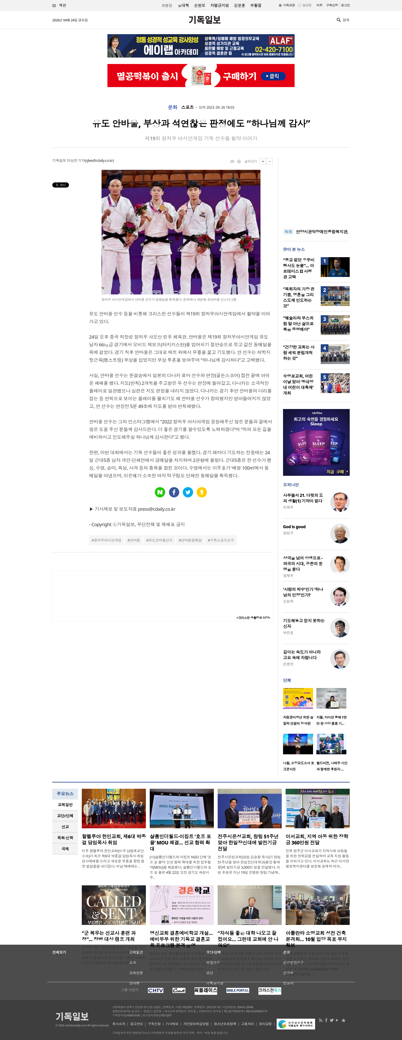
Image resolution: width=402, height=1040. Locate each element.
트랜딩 (167, 5)
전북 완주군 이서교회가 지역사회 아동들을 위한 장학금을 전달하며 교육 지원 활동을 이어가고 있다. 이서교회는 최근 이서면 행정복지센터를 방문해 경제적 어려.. (317, 858)
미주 (319, 5)
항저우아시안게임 (108, 540)
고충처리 (247, 1024)
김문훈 (239, 5)
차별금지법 (219, 5)
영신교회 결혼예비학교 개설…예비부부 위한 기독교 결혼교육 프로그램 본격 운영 (181, 939)
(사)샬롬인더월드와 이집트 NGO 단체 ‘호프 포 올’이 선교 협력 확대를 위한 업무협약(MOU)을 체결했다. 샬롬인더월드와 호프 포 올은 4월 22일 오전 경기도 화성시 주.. (180, 867)
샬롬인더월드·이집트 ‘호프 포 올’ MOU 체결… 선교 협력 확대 (180, 842)
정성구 (288, 533)
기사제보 (172, 1024)
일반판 (307, 5)
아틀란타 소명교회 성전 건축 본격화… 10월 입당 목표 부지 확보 (316, 939)
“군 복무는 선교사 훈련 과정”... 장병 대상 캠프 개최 (109, 936)
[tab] (65, 804)
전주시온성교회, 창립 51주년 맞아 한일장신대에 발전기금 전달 (248, 842)
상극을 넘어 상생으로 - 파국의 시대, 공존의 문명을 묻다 (303, 563)
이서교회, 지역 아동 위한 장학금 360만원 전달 (317, 839)
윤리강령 (265, 1024)
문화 (172, 107)
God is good (294, 527)
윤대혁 (183, 5)
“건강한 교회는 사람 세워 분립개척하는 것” (298, 352)
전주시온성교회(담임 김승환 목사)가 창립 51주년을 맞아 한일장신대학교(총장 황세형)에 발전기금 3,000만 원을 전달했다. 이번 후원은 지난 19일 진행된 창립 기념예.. (249, 865)
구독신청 (332, 5)
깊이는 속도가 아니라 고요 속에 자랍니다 (301, 655)
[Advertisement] (316, 190)
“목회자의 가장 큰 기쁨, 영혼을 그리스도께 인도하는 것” (298, 297)
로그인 (345, 5)
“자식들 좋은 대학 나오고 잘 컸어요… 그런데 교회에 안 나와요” (248, 939)
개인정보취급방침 (196, 1024)
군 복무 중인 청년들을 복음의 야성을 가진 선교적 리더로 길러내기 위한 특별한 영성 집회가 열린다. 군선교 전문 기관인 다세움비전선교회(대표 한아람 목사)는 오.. (113, 955)
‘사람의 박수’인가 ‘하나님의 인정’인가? (303, 592)
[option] (299, 708)
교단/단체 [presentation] (65, 815)
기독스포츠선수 (222, 540)
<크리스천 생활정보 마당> (253, 618)
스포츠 (187, 107)
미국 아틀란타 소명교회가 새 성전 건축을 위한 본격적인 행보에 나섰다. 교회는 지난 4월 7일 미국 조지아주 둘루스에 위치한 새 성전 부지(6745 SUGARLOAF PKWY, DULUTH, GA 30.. (317, 964)
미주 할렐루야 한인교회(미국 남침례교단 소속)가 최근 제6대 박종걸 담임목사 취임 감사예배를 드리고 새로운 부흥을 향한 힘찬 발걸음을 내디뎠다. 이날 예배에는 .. (113, 858)
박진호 (288, 632)
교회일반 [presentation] (65, 804)
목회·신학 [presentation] (65, 837)
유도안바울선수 (160, 540)
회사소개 (118, 1024)
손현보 (199, 5)
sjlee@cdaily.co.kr (99, 160)
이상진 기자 (76, 160)
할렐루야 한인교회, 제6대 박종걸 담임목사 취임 (114, 839)
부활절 (255, 5)
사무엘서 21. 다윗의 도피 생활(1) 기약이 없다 (303, 498)
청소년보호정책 (225, 1024)
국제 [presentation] (65, 848)
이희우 (288, 507)
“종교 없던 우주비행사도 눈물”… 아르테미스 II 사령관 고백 (298, 268)
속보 (288, 232)
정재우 (288, 575)
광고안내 (136, 1024)
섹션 (59, 5)
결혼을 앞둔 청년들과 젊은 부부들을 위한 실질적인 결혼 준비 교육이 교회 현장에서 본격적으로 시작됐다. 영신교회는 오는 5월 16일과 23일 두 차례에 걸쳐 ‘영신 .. (181, 961)
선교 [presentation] (65, 826)
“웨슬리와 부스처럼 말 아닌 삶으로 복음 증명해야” (298, 323)
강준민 (288, 664)
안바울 (135, 540)
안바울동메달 (191, 540)
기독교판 (289, 5)
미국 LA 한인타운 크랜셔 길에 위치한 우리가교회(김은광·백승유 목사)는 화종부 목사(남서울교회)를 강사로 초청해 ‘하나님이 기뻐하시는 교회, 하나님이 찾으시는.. (250, 961)
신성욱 (288, 601)
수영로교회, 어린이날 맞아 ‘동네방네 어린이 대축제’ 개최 (298, 384)
